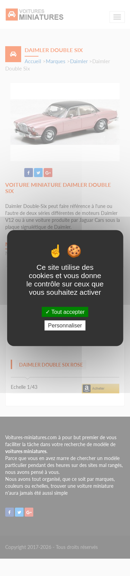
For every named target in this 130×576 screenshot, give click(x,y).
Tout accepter (65, 312)
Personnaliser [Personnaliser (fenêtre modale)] (65, 325)
